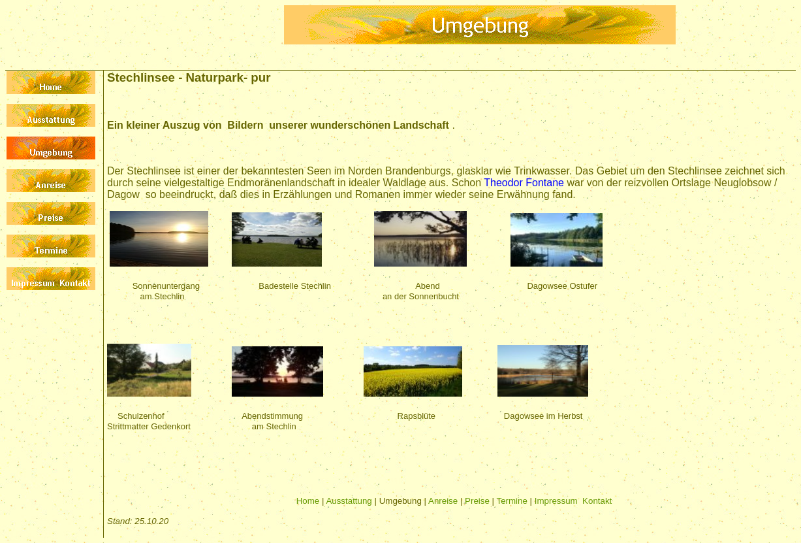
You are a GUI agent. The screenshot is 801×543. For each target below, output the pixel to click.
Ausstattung (348, 501)
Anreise (443, 501)
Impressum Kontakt (573, 501)
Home (308, 501)
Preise (477, 501)
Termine (512, 501)
